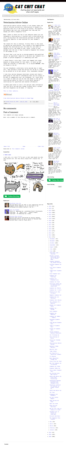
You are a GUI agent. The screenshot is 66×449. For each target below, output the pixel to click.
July (51, 249)
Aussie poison (54, 15)
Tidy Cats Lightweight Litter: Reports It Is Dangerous (58, 56)
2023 (50, 212)
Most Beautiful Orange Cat (54, 359)
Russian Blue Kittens (16, 216)
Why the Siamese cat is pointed (55, 364)
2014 (50, 230)
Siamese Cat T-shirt (55, 290)
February (53, 427)
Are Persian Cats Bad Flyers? (55, 374)
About (21, 15)
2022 (50, 214)
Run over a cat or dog (57, 119)
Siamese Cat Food (55, 282)
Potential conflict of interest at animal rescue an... (55, 387)
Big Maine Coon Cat (15, 203)
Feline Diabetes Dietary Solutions (55, 332)
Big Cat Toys (53, 349)
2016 (50, 226)
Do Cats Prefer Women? (54, 398)
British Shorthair (55, 416)
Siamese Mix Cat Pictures (54, 298)
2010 (50, 432)
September (53, 245)
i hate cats (7, 155)
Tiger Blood (53, 351)
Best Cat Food (54, 403)
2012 (50, 235)
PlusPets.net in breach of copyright (54, 413)
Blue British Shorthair (53, 406)
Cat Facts (12, 15)
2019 (50, 220)
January (52, 430)
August (52, 247)
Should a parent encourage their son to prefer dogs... (55, 257)
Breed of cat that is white (55, 292)
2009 (50, 434)
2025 (50, 208)
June (51, 251)
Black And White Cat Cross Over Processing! (55, 377)
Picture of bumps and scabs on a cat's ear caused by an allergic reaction (54, 87)
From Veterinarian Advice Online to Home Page (18, 98)
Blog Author (26, 15)
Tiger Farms (57, 147)
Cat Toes (52, 392)
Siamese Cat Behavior (53, 314)
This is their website (10, 91)
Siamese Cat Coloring (53, 276)
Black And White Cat (55, 390)
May (51, 421)
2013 (50, 233)
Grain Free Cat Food (55, 361)
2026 (50, 206)
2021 (50, 216)
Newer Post (7, 146)
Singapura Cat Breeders (54, 395)
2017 (50, 224)
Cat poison (57, 38)
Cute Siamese (53, 311)
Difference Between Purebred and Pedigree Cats (55, 382)
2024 (50, 210)
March (52, 425)
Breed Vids (49, 15)
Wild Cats (37, 15)
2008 (50, 436)
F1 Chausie (53, 356)
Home (24, 146)
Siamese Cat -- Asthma (54, 309)
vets (9, 103)
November (53, 240)
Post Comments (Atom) (18, 148)
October (52, 243)
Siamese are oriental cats (54, 279)
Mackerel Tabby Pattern (54, 347)
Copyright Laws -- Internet (55, 253)
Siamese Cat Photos (55, 288)
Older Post (41, 146)
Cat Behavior (42, 15)
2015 (50, 228)
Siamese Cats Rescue (55, 300)
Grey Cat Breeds (14, 210)
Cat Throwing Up (54, 335)
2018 (50, 222)
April (52, 423)
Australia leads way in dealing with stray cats (55, 285)
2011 (50, 237)
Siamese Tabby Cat (55, 368)
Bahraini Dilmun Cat (57, 134)
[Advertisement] (54, 195)
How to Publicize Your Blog (56, 104)
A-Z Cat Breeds (6, 15)
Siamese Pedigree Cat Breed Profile (55, 262)
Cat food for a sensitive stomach (55, 354)
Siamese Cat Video (55, 366)
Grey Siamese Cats (55, 273)
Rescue (17, 15)
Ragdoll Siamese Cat (55, 295)
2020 (50, 218)
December (53, 238)
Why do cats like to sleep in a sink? (55, 409)
